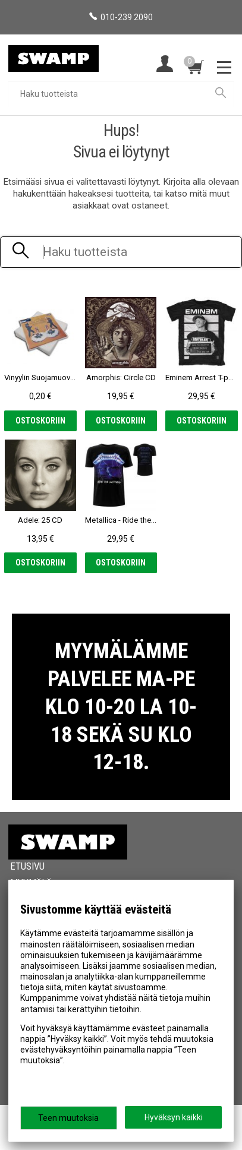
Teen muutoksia (68, 1118)
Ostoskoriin (40, 420)
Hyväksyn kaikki (173, 1117)
